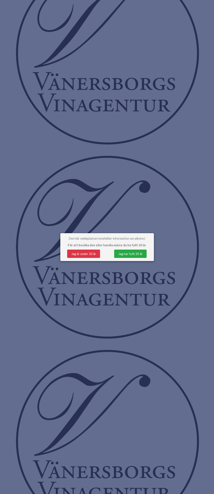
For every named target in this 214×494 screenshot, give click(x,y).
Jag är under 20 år (83, 254)
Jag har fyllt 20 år (130, 254)
